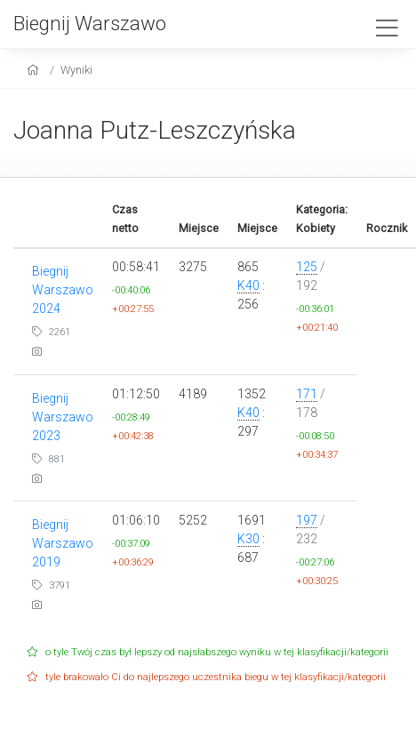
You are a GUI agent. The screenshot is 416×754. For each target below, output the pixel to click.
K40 (248, 285)
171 (306, 394)
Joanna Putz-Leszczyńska (154, 130)
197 (306, 520)
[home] (35, 69)
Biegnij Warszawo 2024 (62, 290)
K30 (248, 539)
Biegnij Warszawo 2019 (62, 543)
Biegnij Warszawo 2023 (62, 417)
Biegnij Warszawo (89, 23)
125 (306, 267)
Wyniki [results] (76, 69)
